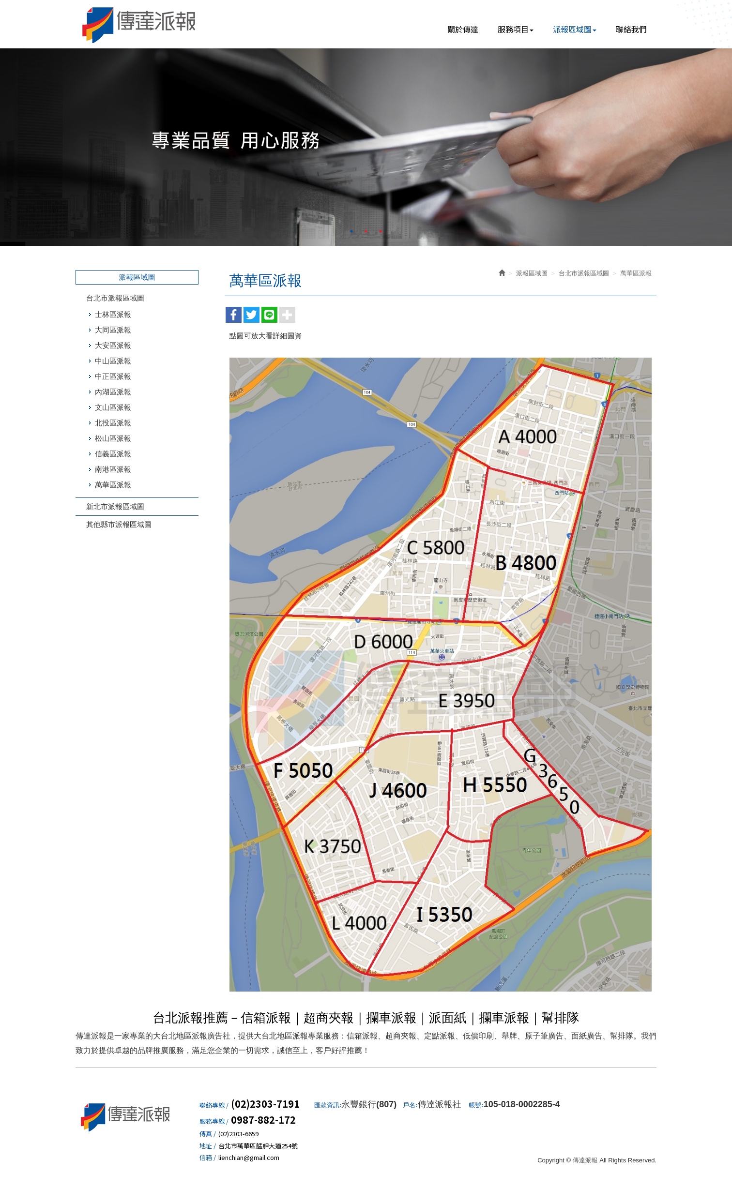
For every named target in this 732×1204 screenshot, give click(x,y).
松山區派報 (113, 438)
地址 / (207, 1146)
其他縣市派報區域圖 (119, 524)
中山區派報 (113, 361)
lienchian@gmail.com (248, 1157)
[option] (366, 147)
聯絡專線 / (214, 1105)
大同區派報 (113, 330)
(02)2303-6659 (238, 1133)
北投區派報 (113, 423)
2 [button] (366, 231)
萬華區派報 (113, 485)
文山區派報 (113, 407)
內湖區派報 (113, 392)
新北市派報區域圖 (115, 506)
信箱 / (207, 1157)
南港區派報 (113, 469)
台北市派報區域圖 (115, 298)
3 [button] (380, 231)
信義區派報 (113, 454)
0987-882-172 (263, 1120)
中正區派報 (113, 376)
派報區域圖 (532, 273)
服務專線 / (214, 1121)
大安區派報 (113, 345)
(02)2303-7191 (265, 1104)
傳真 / (207, 1133)
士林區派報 (113, 314)
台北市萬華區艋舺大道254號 (258, 1146)
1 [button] (351, 231)
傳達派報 (139, 24)
